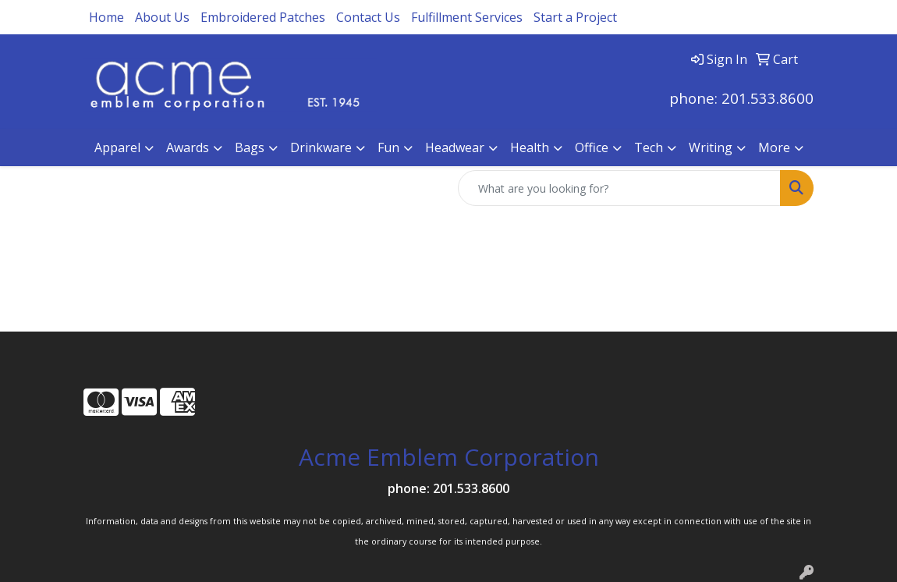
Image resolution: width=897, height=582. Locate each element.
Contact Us (368, 17)
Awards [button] (187, 147)
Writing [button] (710, 147)
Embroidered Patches (262, 17)
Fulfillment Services (467, 17)
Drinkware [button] (321, 147)
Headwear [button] (454, 147)
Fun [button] (388, 147)
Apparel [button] (117, 147)
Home (106, 17)
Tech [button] (648, 147)
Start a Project (575, 17)
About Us (162, 17)
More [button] (774, 147)
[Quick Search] (619, 188)
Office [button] (591, 147)
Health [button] (529, 147)
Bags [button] (249, 147)
